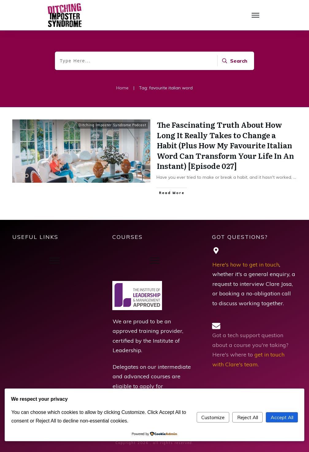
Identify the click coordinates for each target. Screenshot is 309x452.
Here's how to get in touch (245, 264)
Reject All (247, 417)
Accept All (282, 417)
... (294, 177)
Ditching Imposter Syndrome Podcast (112, 125)
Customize (213, 417)
